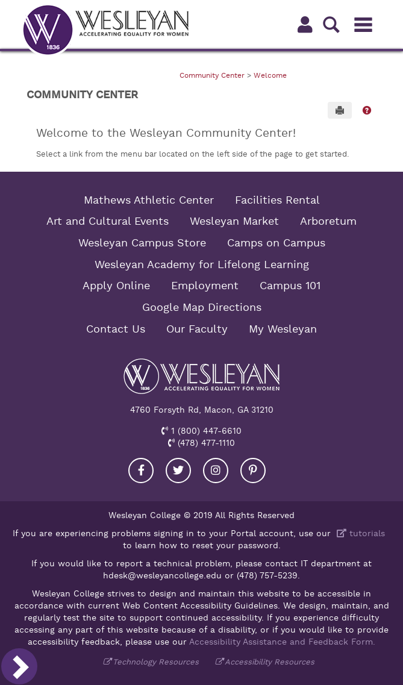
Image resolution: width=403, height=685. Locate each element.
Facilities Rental (277, 200)
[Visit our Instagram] (215, 470)
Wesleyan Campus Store (142, 243)
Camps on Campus (276, 243)
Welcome (270, 75)
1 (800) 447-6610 (205, 431)
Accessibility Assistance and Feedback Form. (282, 641)
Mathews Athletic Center (149, 200)
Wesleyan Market (234, 221)
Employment (205, 286)
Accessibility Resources (269, 661)
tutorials (359, 533)
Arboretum (328, 221)
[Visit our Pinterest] (253, 470)
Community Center (212, 75)
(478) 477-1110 (205, 443)
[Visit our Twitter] (178, 470)
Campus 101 (290, 286)
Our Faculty (197, 329)
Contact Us (115, 329)
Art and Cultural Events (107, 221)
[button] (367, 110)
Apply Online (116, 286)
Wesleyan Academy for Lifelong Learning (202, 264)
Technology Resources (156, 661)
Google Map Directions (201, 307)
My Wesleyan (283, 329)
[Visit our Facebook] (141, 470)
